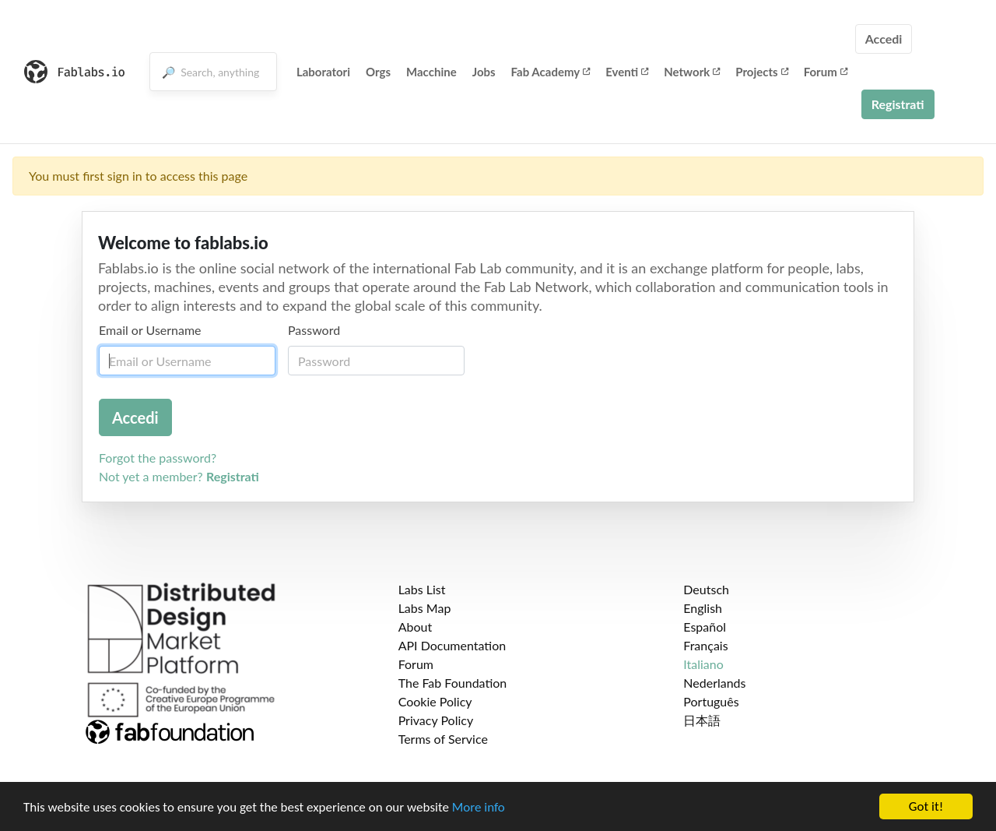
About (415, 626)
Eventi (626, 72)
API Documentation (452, 645)
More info (478, 807)
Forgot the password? (157, 457)
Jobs (484, 72)
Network (692, 72)
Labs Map (424, 607)
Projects (761, 72)
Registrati (898, 104)
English (702, 607)
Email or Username (150, 329)
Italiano (703, 664)
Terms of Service (443, 738)
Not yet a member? (179, 476)
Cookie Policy (435, 701)
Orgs (378, 72)
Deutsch (706, 589)
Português (710, 701)
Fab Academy (551, 72)
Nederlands (714, 682)
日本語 (702, 720)
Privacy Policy (436, 720)
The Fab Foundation (452, 682)
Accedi (884, 38)
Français (705, 645)
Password (314, 329)
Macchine (431, 72)
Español (704, 626)
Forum (825, 72)
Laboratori (323, 72)
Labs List (422, 589)
